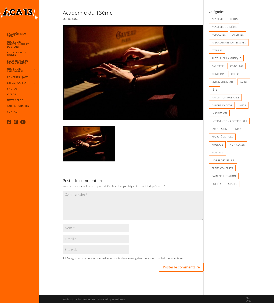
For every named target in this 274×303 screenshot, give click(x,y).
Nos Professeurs (223, 160)
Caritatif (217, 66)
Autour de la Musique (226, 58)
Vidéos (11, 94)
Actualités (219, 34)
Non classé (237, 144)
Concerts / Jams (17, 77)
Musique (217, 144)
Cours (235, 74)
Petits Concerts (222, 168)
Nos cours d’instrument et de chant (18, 44)
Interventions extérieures (229, 121)
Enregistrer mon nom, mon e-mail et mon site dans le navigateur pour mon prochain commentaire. (125, 258)
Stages (232, 184)
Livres (237, 129)
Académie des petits (225, 19)
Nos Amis (218, 152)
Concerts (218, 74)
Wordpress (118, 299)
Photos (12, 88)
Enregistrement (222, 81)
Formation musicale (225, 97)
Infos (242, 105)
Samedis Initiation (224, 176)
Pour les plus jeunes (16, 54)
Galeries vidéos (222, 105)
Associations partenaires (229, 42)
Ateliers (217, 50)
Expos (243, 81)
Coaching (236, 66)
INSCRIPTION (219, 113)
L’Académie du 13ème (16, 35)
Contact (13, 111)
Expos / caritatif (18, 83)
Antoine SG (88, 299)
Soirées (217, 184)
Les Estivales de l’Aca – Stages (17, 62)
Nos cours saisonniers (15, 70)
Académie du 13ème (224, 26)
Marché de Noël (222, 136)
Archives (238, 34)
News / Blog (15, 100)
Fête (214, 89)
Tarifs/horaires (18, 106)
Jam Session (219, 129)
